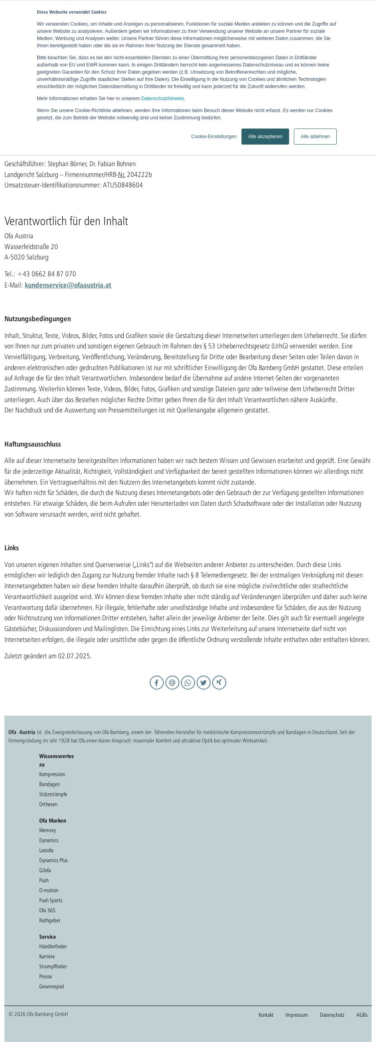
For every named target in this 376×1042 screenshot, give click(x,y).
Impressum (297, 1015)
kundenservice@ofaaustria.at (68, 284)
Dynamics (48, 840)
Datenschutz (332, 1015)
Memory (47, 830)
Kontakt (266, 1015)
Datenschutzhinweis (162, 98)
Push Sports (50, 900)
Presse (45, 976)
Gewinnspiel (51, 986)
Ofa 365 (47, 910)
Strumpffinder (53, 966)
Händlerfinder (53, 946)
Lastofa (46, 850)
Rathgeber (49, 920)
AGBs (362, 1015)
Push (43, 880)
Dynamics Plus (53, 860)
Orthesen (48, 804)
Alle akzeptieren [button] (265, 136)
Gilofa (45, 870)
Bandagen (49, 784)
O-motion (48, 890)
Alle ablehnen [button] (315, 136)
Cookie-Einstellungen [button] (213, 136)
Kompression (52, 774)
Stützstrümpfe (53, 794)
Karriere (47, 956)
